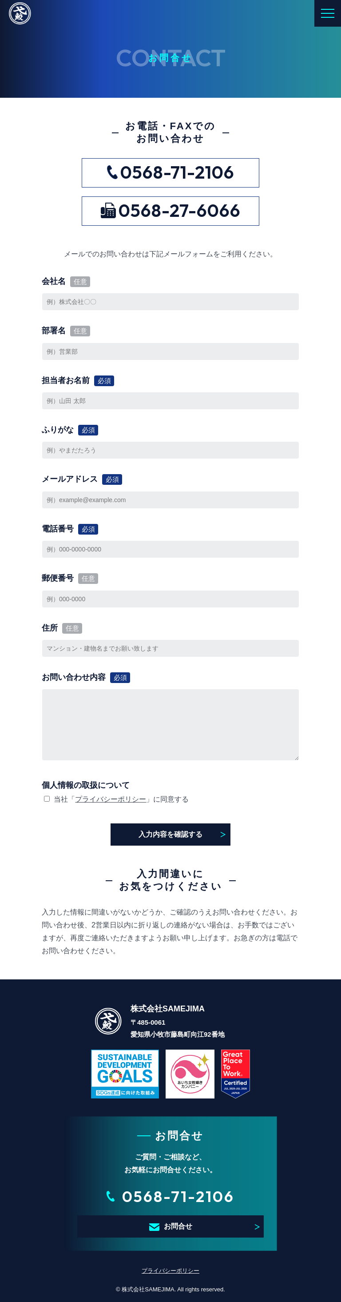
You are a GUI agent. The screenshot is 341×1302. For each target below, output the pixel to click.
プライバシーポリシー (110, 799)
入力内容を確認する (170, 834)
